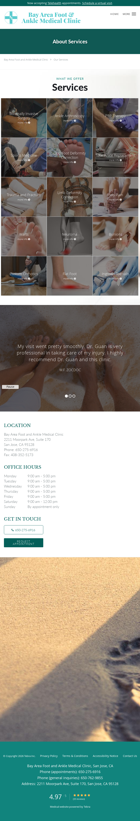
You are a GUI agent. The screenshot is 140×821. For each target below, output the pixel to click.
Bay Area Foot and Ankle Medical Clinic (26, 59)
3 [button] (74, 396)
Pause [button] (10, 386)
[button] (134, 14)
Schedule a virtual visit (97, 3)
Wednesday (32, 486)
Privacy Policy (49, 756)
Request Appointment (24, 542)
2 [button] (70, 396)
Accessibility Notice (105, 756)
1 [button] (66, 396)
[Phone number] (23, 529)
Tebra (87, 806)
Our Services (61, 59)
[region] (70, 354)
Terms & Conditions (75, 756)
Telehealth (54, 3)
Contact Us (130, 756)
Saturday (32, 501)
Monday (32, 475)
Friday (32, 496)
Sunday (32, 506)
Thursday (32, 491)
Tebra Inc (29, 756)
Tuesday (32, 481)
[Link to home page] (58, 17)
